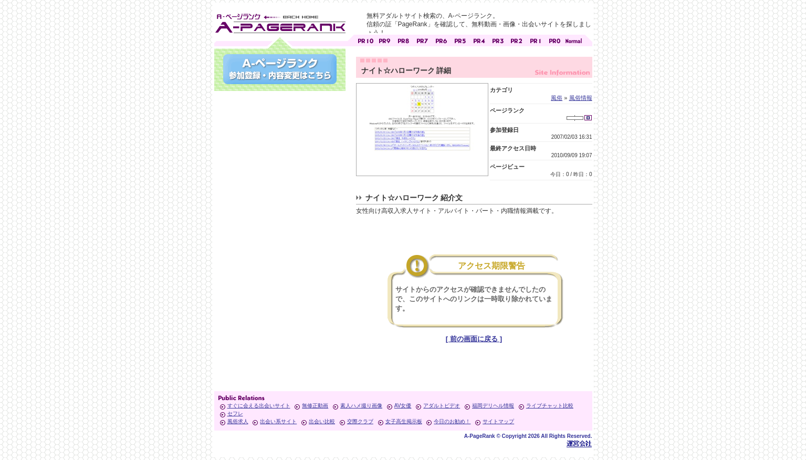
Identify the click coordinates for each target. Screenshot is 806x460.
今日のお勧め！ (452, 421)
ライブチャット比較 (549, 405)
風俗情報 (580, 98)
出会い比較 (322, 421)
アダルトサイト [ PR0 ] (554, 39)
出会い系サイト (278, 421)
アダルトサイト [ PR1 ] (535, 39)
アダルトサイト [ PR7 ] (422, 39)
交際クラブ (360, 421)
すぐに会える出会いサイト (258, 405)
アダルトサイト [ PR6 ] (441, 39)
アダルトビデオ (441, 405)
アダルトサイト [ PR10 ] (365, 39)
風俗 (556, 98)
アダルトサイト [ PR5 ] (460, 39)
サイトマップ (498, 421)
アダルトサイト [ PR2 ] (516, 39)
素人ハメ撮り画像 (361, 405)
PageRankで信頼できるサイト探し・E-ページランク (573, 39)
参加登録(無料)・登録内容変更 (280, 69)
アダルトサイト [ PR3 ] (497, 39)
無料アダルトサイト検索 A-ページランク (280, 21)
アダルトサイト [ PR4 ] (478, 39)
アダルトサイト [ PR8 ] (403, 39)
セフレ (235, 413)
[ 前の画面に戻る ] (474, 339)
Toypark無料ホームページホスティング (579, 443)
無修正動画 (315, 405)
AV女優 (403, 405)
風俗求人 (237, 421)
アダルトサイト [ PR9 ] (384, 39)
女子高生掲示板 (403, 421)
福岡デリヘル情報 (493, 405)
